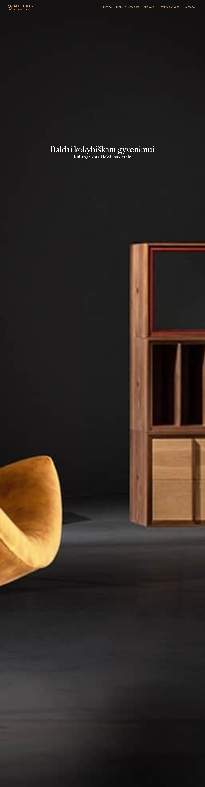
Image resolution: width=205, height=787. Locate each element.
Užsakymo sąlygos (169, 7)
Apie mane (149, 7)
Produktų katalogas (127, 7)
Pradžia (107, 7)
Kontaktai (189, 7)
